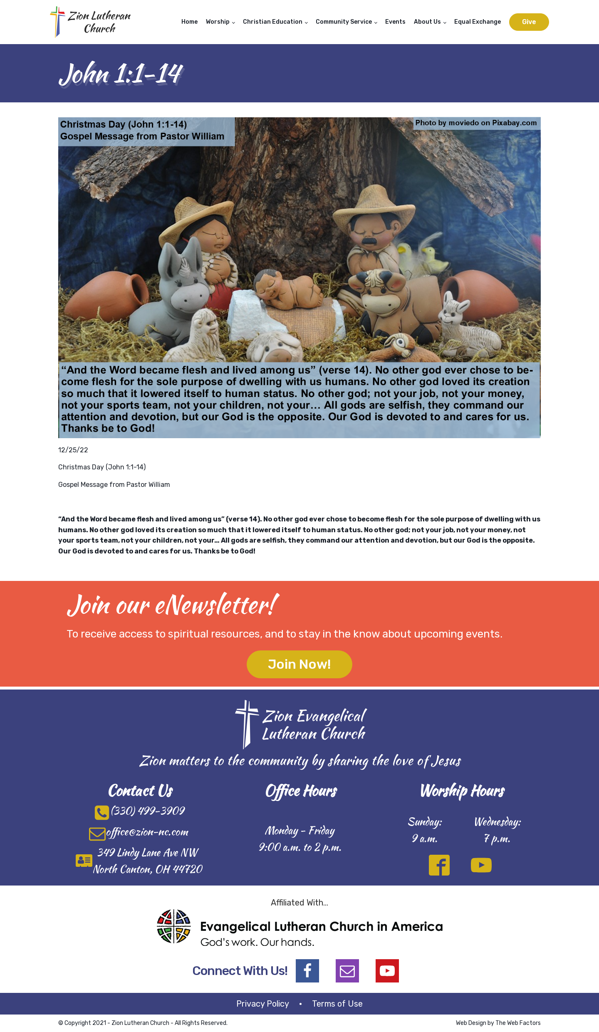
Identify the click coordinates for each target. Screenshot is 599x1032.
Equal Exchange (477, 21)
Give (529, 22)
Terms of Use (337, 1004)
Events (395, 21)
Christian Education (272, 21)
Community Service (344, 21)
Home (189, 21)
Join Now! (299, 664)
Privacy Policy (262, 1004)
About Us (427, 21)
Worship (218, 21)
